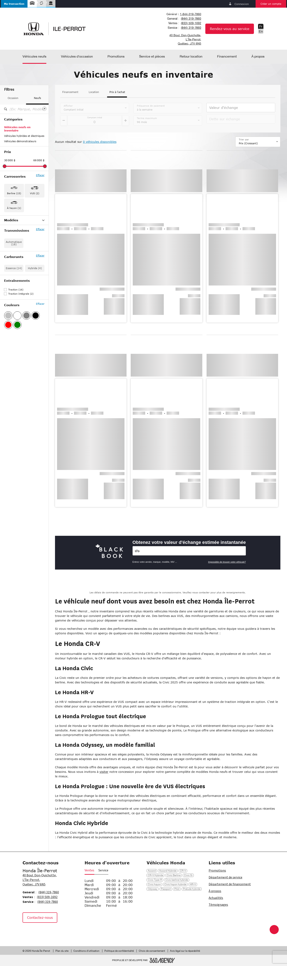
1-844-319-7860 (190, 14)
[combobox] (183, 14)
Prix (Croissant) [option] (248, 143)
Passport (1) (11, 253)
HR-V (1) (9, 247)
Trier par (244, 140)
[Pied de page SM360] (162, 960)
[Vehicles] (189, 550)
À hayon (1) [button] (14, 208)
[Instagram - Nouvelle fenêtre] (38, 931)
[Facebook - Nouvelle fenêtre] (28, 931)
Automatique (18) (14, 275)
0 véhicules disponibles (99, 141)
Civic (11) (10, 231)
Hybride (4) (35, 300)
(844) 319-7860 (191, 18)
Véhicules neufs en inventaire (17, 129)
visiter (103, 771)
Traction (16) (15, 321)
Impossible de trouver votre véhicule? (227, 562)
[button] (14, 4)
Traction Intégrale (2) (20, 326)
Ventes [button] (89, 870)
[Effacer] (44, 109)
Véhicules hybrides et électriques (24, 135)
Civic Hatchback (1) (16, 236)
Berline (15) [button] (14, 193)
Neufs (37, 98)
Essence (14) (14, 300)
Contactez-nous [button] (40, 917)
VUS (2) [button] (34, 193)
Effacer (40, 175)
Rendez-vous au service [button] (229, 29)
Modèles (24, 220)
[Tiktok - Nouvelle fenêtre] (47, 931)
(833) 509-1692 (191, 23)
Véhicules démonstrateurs (20, 141)
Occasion (13, 98)
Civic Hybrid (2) (13, 242)
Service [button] (103, 870)
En (261, 31)
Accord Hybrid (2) (14, 226)
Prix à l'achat (117, 92)
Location (94, 92)
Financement (70, 92)
